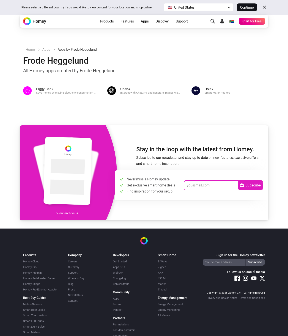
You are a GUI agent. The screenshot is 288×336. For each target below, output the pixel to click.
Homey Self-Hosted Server (39, 278)
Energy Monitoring (169, 309)
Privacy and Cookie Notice (222, 298)
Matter (162, 284)
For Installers (121, 324)
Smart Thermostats (35, 315)
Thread (162, 289)
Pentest (117, 309)
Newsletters (75, 295)
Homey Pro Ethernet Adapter (40, 289)
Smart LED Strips (33, 321)
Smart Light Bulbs (34, 326)
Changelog (119, 278)
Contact (73, 300)
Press (71, 289)
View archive (67, 213)
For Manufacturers (124, 330)
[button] (198, 7)
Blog (70, 284)
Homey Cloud (31, 261)
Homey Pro (29, 267)
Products (107, 28)
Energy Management (170, 304)
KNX (160, 272)
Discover (162, 28)
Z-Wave (162, 261)
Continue (247, 7)
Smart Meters (31, 332)
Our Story (73, 267)
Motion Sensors (32, 304)
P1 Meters (164, 315)
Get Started (120, 261)
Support (182, 28)
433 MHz (163, 278)
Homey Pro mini (32, 272)
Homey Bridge (31, 284)
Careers (73, 261)
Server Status (121, 284)
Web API (118, 272)
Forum (117, 304)
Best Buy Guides (34, 298)
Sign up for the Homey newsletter (241, 255)
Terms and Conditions (252, 298)
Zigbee (162, 267)
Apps (145, 28)
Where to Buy (76, 278)
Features (127, 28)
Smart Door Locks (34, 309)
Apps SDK (119, 267)
